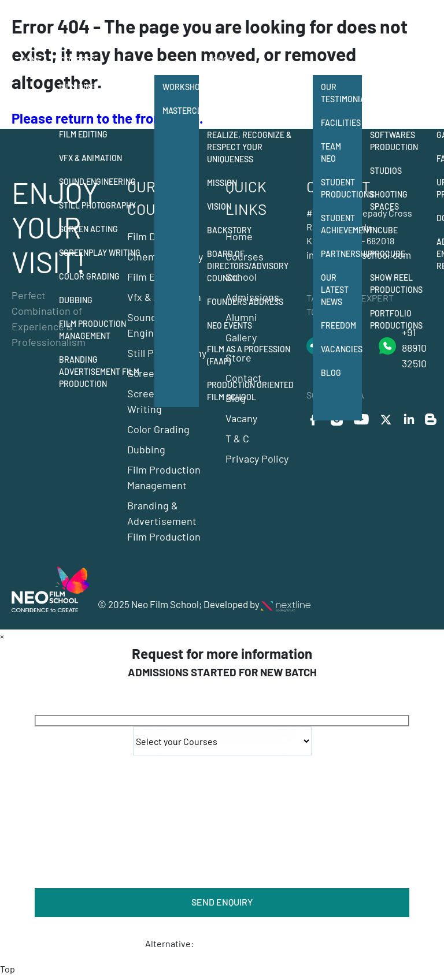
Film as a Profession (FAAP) (248, 355)
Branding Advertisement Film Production (99, 372)
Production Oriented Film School (250, 391)
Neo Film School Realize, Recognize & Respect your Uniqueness (249, 141)
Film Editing (83, 134)
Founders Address (245, 302)
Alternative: (169, 942)
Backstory (229, 230)
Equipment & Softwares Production (394, 135)
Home (31, 60)
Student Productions (341, 188)
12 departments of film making (254, 93)
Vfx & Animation (90, 158)
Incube (384, 230)
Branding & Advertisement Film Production (164, 521)
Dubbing (75, 300)
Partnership (341, 254)
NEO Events (229, 325)
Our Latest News (335, 290)
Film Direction (88, 87)
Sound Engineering (97, 182)
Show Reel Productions (396, 284)
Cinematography (92, 111)
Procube (387, 254)
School (223, 60)
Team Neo (331, 152)
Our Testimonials (341, 93)
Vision (219, 206)
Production (395, 60)
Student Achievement (341, 224)
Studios (386, 171)
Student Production (394, 93)
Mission (222, 183)
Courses (77, 60)
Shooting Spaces (389, 200)
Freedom (338, 325)
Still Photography (97, 205)
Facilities (341, 123)
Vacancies (341, 349)
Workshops (180, 87)
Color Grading (89, 276)
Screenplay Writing (99, 253)
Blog (331, 373)
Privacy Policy (256, 458)
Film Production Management (92, 330)
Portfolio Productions (396, 319)
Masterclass (180, 111)
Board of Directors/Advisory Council (247, 266)
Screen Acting (88, 229)
